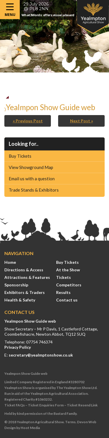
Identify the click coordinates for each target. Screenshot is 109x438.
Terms (70, 422)
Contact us (67, 299)
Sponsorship (16, 284)
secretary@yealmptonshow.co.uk (41, 354)
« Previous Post (28, 120)
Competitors (68, 284)
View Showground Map (31, 167)
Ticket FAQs (14, 405)
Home (10, 262)
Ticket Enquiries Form (46, 405)
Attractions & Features (27, 277)
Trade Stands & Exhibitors (34, 189)
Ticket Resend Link (82, 405)
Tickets (63, 277)
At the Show (68, 269)
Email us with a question (32, 178)
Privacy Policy (17, 347)
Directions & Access (23, 269)
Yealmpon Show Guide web (30, 321)
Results (63, 292)
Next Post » (81, 120)
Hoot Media (30, 428)
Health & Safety (19, 299)
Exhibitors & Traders (24, 292)
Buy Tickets (20, 156)
